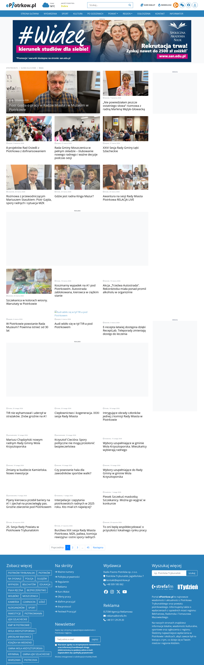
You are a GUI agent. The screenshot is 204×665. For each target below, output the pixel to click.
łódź (42, 567)
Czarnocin (29, 567)
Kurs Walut (148, 5)
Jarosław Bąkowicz (19, 602)
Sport (65, 13)
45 (88, 513)
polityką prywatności (83, 619)
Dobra (64, 6)
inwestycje (14, 579)
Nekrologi (164, 5)
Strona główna (30, 13)
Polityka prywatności (69, 542)
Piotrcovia (30, 626)
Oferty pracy (64, 562)
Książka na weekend (20, 608)
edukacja (45, 550)
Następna (98, 513)
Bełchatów (29, 550)
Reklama (62, 552)
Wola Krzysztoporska (21, 596)
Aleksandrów (16, 573)
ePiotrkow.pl (12, 68)
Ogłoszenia (143, 13)
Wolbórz (13, 562)
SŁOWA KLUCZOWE (28, 68)
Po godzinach (95, 13)
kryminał (13, 620)
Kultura (77, 13)
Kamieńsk (13, 567)
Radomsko (14, 631)
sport (31, 573)
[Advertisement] (77, 232)
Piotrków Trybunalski (21, 538)
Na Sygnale (15, 544)
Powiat (112, 13)
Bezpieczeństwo (36, 556)
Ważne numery (66, 537)
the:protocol (64, 572)
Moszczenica (30, 562)
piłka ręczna (15, 556)
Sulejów (42, 544)
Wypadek (13, 550)
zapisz (95, 605)
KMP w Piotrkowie (19, 591)
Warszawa (14, 626)
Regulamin (63, 547)
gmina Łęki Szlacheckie (36, 620)
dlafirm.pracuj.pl (66, 567)
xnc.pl (194, 648)
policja (29, 544)
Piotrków (44, 538)
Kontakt (160, 13)
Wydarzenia (50, 13)
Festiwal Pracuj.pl (67, 577)
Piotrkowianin (33, 579)
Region (127, 13)
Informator (176, 13)
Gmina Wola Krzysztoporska (25, 614)
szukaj (192, 539)
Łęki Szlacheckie (17, 585)
